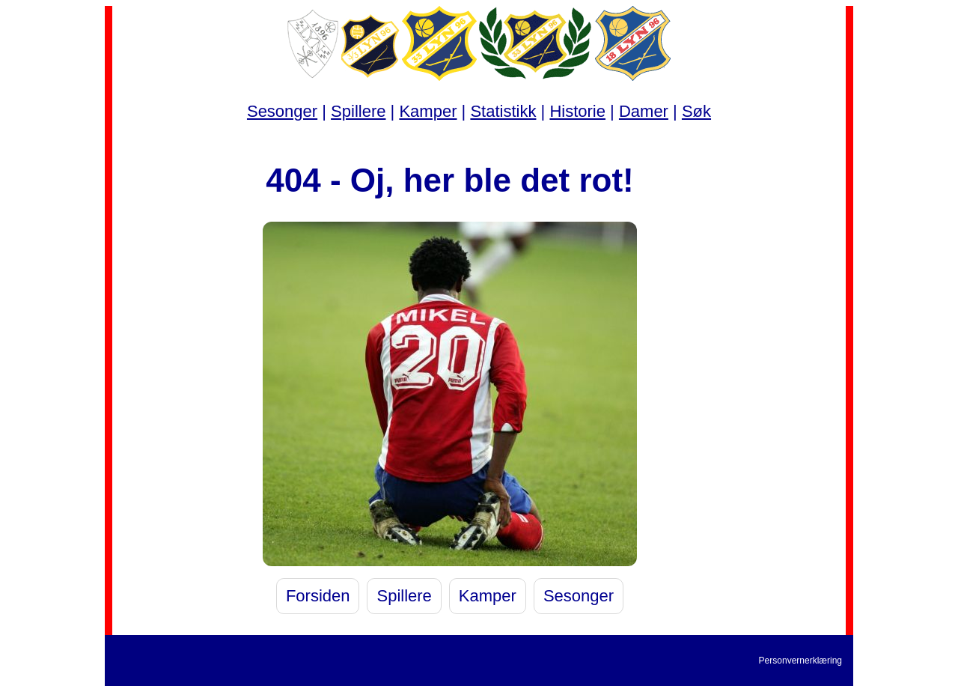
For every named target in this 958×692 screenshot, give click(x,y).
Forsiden (318, 595)
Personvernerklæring (800, 660)
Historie (577, 111)
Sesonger (282, 111)
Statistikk (503, 111)
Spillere (358, 111)
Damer (643, 111)
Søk (696, 111)
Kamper (428, 111)
